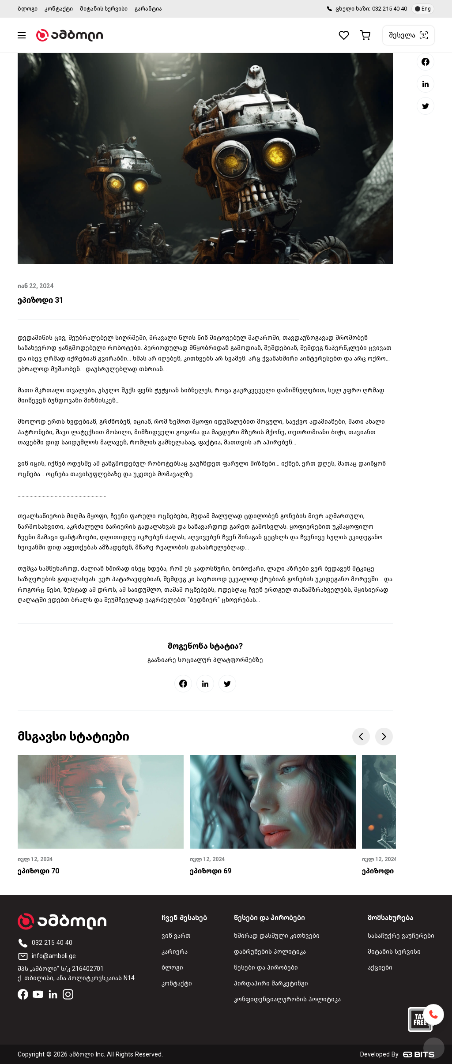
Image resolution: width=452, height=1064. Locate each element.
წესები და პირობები (266, 967)
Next (384, 736)
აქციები (380, 967)
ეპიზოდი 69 (210, 871)
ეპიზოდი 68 (382, 871)
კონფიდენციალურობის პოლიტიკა (287, 999)
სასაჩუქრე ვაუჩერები (401, 936)
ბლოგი (28, 8)
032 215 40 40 (389, 8)
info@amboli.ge (47, 956)
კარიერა (175, 951)
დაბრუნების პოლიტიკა (270, 951)
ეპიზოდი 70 (38, 871)
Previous (361, 736)
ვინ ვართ (176, 936)
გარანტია (148, 8)
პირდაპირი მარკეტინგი (271, 983)
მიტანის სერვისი (104, 8)
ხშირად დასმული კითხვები (277, 936)
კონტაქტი (59, 8)
